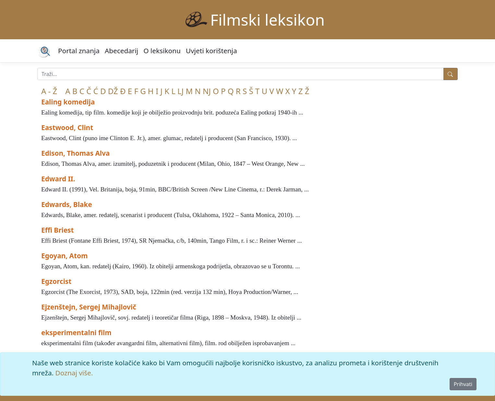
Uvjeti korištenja (211, 50)
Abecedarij (121, 50)
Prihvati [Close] (463, 384)
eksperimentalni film (76, 332)
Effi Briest (57, 230)
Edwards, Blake (66, 204)
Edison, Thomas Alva (75, 153)
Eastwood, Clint (67, 127)
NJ (207, 91)
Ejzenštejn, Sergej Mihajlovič (88, 306)
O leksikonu (162, 50)
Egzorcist (56, 281)
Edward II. (58, 178)
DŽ (113, 91)
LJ (180, 91)
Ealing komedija (68, 101)
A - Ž (49, 91)
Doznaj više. (74, 372)
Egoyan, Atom (64, 255)
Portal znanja (79, 50)
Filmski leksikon (267, 19)
